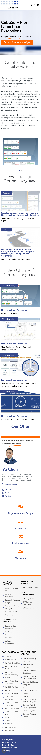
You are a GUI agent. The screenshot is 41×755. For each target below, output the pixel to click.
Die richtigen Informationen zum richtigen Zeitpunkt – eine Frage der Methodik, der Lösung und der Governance (17, 252)
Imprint (5, 745)
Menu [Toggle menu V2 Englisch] (35, 5)
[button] (3, 151)
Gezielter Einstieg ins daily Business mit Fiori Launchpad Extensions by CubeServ (20, 214)
